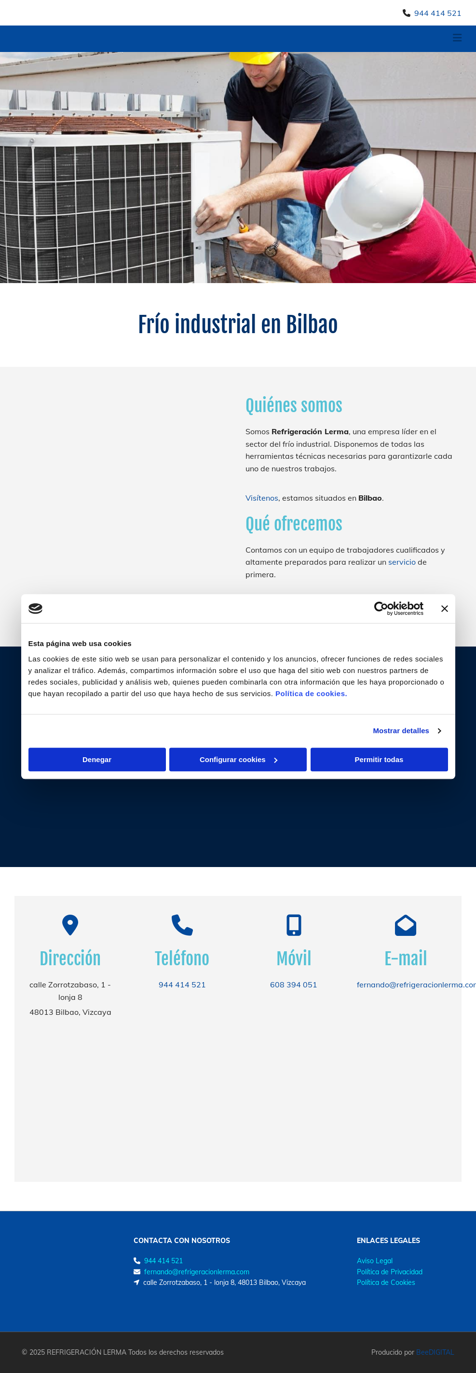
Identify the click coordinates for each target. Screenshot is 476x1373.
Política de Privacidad (389, 1272)
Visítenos (261, 498)
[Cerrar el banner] (444, 608)
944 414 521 (438, 13)
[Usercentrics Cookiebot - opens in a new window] (381, 608)
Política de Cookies (386, 1282)
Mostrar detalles (401, 730)
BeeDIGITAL (435, 1352)
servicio (402, 562)
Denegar (96, 759)
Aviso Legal (375, 1260)
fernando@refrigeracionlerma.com (196, 1272)
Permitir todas (379, 759)
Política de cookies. (311, 693)
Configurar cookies (238, 759)
